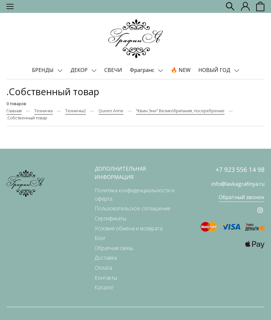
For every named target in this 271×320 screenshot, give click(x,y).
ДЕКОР (79, 70)
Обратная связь (114, 248)
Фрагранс (142, 70)
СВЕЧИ (113, 70)
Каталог (104, 287)
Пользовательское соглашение (133, 208)
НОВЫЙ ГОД (215, 70)
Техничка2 (75, 111)
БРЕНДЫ (43, 70)
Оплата (103, 267)
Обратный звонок (242, 197)
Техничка (43, 111)
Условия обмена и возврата (128, 228)
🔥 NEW (181, 70)
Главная (14, 111)
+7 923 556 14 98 (240, 169)
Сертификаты (110, 218)
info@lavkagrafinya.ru (238, 183)
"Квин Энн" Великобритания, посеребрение (180, 111)
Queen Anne (111, 111)
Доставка (106, 257)
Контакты (106, 277)
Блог (100, 238)
